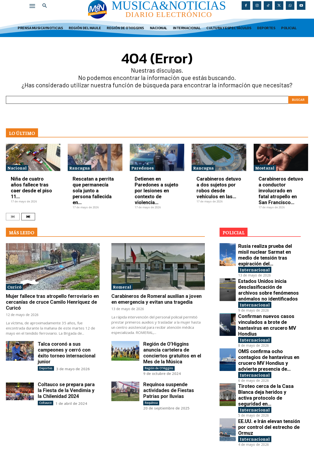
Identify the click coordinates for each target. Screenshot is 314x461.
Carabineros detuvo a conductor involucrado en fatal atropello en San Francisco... (281, 190)
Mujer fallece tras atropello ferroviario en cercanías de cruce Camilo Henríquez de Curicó (52, 302)
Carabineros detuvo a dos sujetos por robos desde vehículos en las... (218, 187)
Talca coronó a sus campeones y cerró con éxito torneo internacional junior (66, 353)
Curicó (14, 287)
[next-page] (28, 216)
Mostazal (265, 168)
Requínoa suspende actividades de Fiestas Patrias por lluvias (168, 390)
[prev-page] (13, 216)
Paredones (142, 168)
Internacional (255, 269)
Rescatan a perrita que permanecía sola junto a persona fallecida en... (93, 190)
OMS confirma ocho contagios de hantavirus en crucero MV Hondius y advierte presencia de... (268, 360)
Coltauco (45, 403)
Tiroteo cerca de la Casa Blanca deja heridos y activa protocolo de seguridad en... (266, 395)
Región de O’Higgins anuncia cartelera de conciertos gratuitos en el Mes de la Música (172, 353)
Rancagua (79, 168)
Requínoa (151, 403)
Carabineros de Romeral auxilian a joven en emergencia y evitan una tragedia (156, 299)
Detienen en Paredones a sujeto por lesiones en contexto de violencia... (156, 190)
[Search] (298, 100)
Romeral (122, 287)
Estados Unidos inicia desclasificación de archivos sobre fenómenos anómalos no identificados (268, 290)
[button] (45, 6)
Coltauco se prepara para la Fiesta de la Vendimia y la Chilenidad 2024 (66, 390)
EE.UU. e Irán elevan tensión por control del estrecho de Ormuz (269, 427)
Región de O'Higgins (159, 368)
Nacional (17, 168)
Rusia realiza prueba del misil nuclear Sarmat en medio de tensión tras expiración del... (265, 255)
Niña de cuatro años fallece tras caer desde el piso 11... (31, 187)
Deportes (45, 368)
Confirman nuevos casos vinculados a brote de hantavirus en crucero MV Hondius (267, 325)
